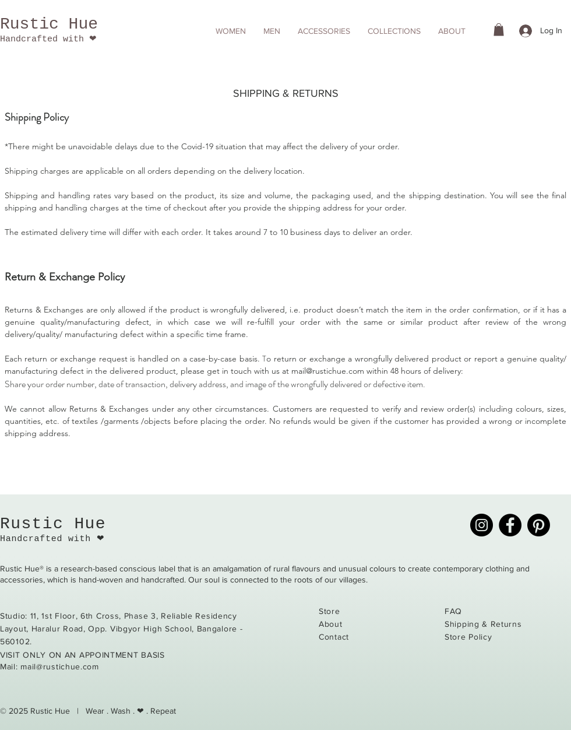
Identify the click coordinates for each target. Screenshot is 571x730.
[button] (231, 30)
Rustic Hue (49, 24)
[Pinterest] (538, 525)
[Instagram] (481, 525)
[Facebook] (510, 525)
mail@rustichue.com (327, 371)
